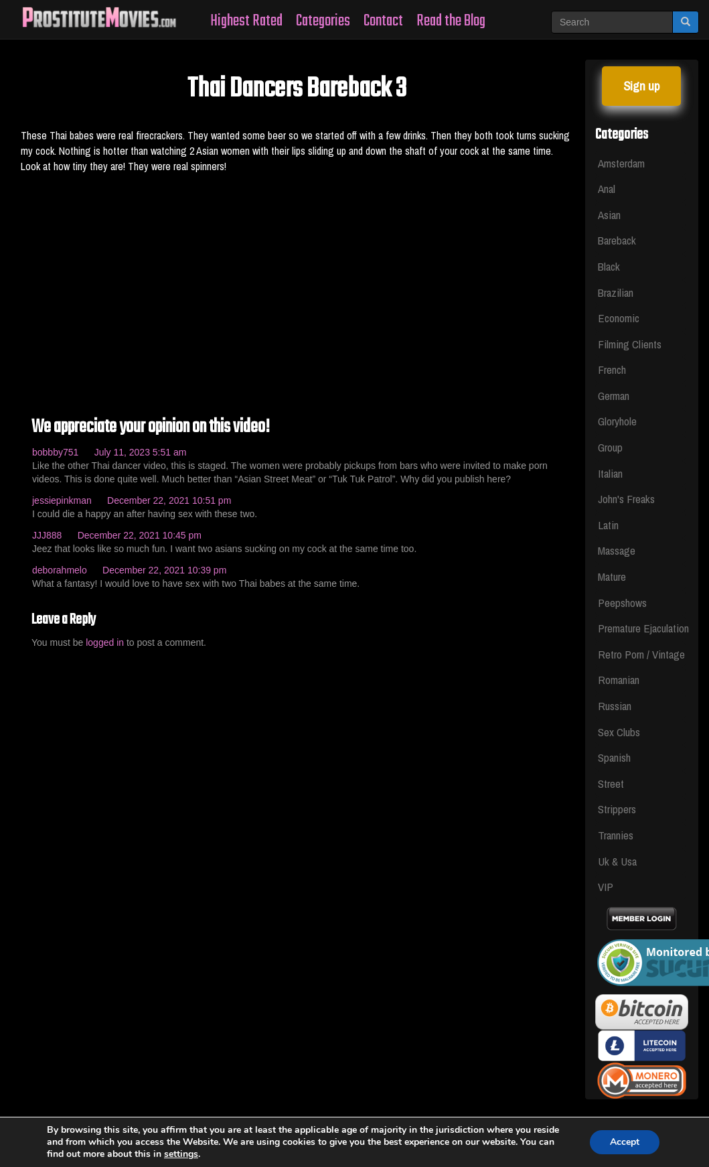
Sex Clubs (619, 732)
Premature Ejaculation (642, 628)
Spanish (614, 757)
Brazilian (615, 292)
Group (610, 447)
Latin (608, 525)
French (612, 369)
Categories (323, 21)
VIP (605, 886)
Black (609, 266)
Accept (624, 1142)
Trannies (615, 835)
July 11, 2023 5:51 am (140, 452)
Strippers (617, 809)
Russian (614, 705)
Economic (618, 318)
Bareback (617, 240)
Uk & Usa (617, 861)
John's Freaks (626, 498)
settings (181, 1154)
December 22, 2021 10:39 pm (164, 570)
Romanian (618, 679)
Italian (610, 473)
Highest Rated (246, 21)
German (613, 395)
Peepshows (622, 602)
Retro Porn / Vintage (641, 654)
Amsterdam (621, 163)
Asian (609, 214)
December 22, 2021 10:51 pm (169, 500)
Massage (616, 550)
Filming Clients (629, 344)
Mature (612, 576)
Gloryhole (617, 421)
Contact (383, 21)
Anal (606, 188)
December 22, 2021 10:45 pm (140, 535)
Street (611, 783)
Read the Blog (450, 21)
